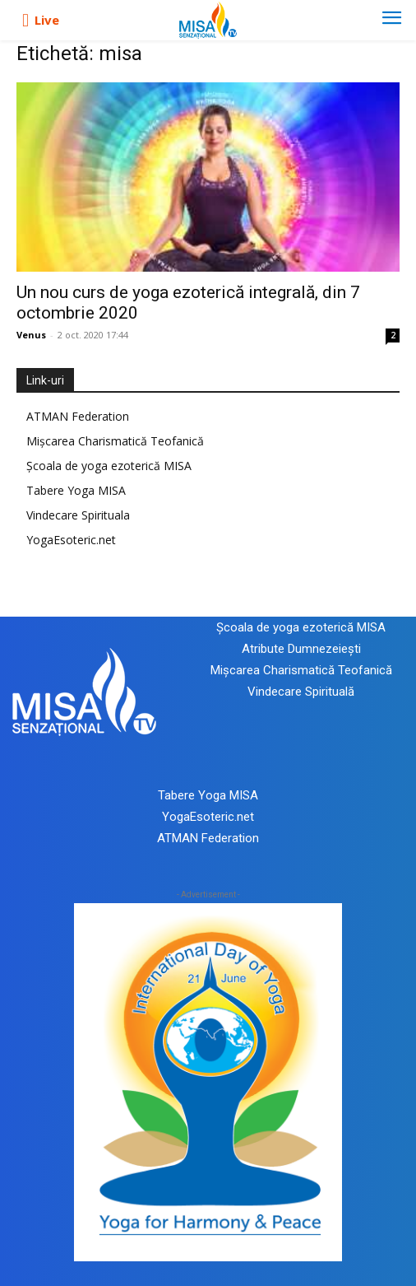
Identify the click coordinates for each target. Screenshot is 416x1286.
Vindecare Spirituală (300, 691)
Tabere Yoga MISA (76, 490)
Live (47, 20)
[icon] (25, 20)
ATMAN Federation (77, 416)
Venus (31, 334)
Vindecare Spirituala (78, 515)
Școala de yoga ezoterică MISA (109, 465)
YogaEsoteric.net (71, 539)
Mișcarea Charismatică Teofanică (115, 441)
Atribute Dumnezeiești (301, 648)
